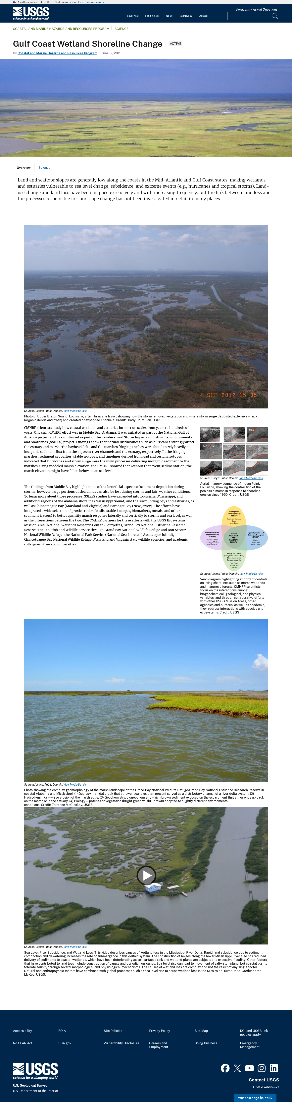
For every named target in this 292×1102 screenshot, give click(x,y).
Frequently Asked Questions (256, 9)
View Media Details (75, 410)
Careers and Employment (158, 1045)
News (170, 16)
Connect (187, 16)
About (204, 16)
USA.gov (64, 1043)
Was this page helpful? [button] (255, 1098)
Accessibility (22, 1031)
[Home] (31, 19)
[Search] (275, 16)
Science (133, 16)
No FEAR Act (22, 1043)
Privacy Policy (159, 1031)
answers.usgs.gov (266, 1086)
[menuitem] (133, 13)
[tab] (23, 167)
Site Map (201, 1031)
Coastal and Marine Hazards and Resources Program (61, 29)
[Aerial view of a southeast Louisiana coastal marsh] (146, 108)
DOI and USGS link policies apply (254, 1033)
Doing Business (206, 1043)
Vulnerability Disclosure (121, 1043)
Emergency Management (250, 1045)
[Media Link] (146, 317)
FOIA (62, 1031)
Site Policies (113, 1031)
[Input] (253, 16)
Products (152, 16)
